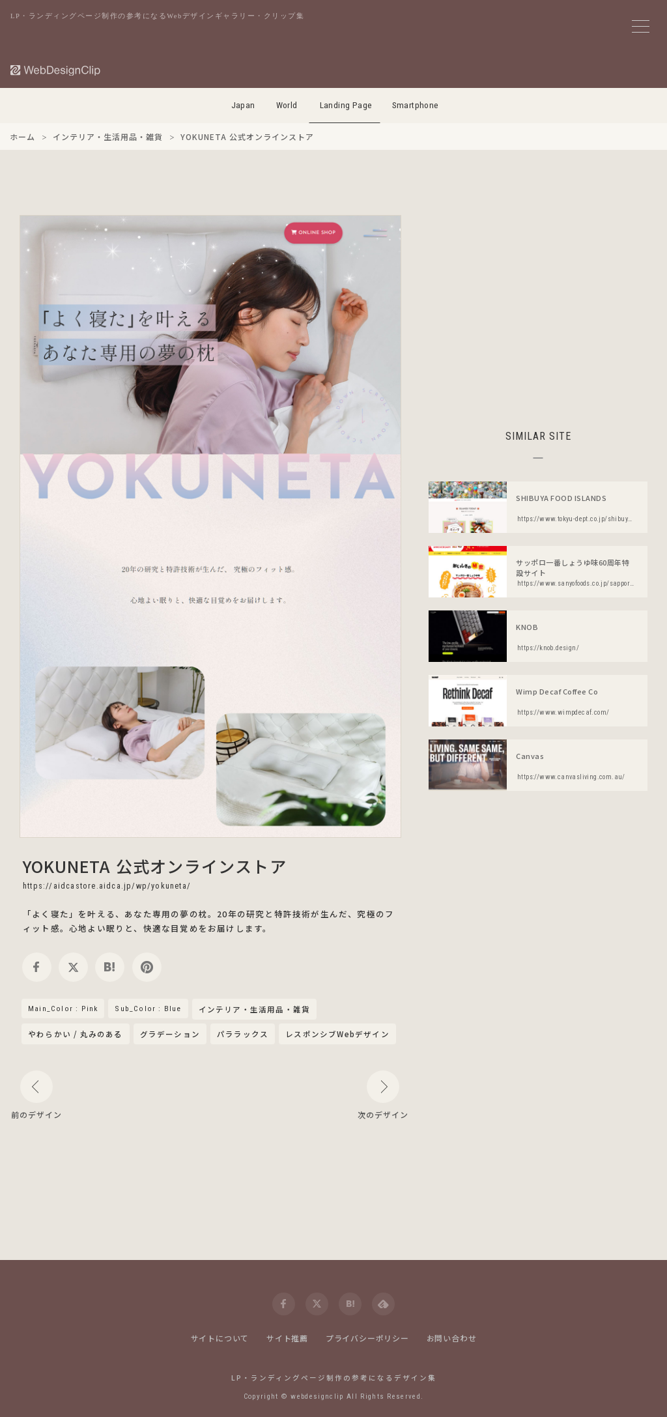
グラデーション (170, 1034)
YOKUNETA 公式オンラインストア (155, 866)
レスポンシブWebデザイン (337, 1034)
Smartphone (415, 105)
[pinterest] (147, 967)
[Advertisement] (538, 306)
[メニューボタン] (640, 26)
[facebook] (36, 967)
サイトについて (220, 1337)
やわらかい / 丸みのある (75, 1034)
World (287, 105)
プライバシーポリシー (367, 1337)
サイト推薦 (287, 1337)
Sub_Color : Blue (148, 1008)
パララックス (242, 1034)
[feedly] (383, 1304)
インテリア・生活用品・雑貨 (255, 1009)
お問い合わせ (452, 1337)
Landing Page (346, 105)
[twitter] (73, 967)
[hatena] (109, 967)
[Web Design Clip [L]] (56, 70)
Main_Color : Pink (63, 1008)
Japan (243, 105)
